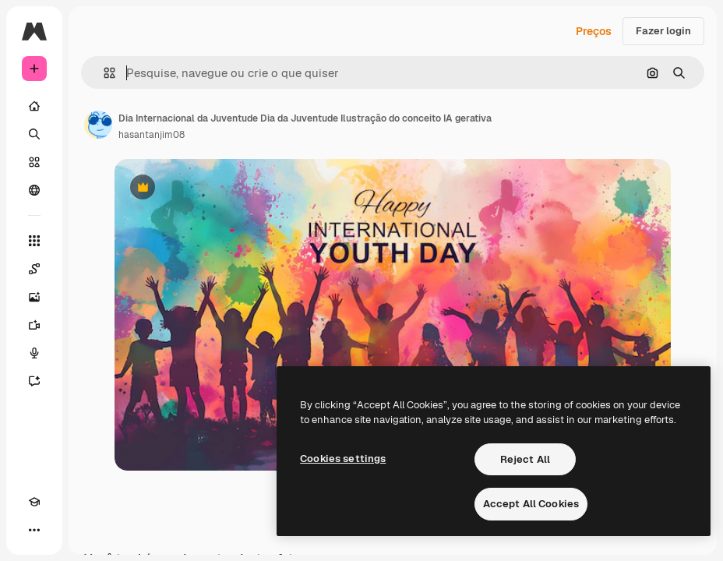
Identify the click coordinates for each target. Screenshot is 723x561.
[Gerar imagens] (34, 296)
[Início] (34, 106)
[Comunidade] (34, 190)
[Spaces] (34, 268)
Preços (594, 31)
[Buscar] (34, 134)
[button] (103, 73)
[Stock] (34, 162)
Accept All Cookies (531, 503)
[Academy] (34, 501)
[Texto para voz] (34, 352)
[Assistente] (34, 381)
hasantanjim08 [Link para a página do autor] (151, 135)
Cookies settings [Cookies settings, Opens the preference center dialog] (343, 458)
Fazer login (663, 30)
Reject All (525, 459)
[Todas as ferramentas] (34, 240)
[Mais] (34, 529)
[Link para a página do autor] (98, 125)
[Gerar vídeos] (34, 324)
